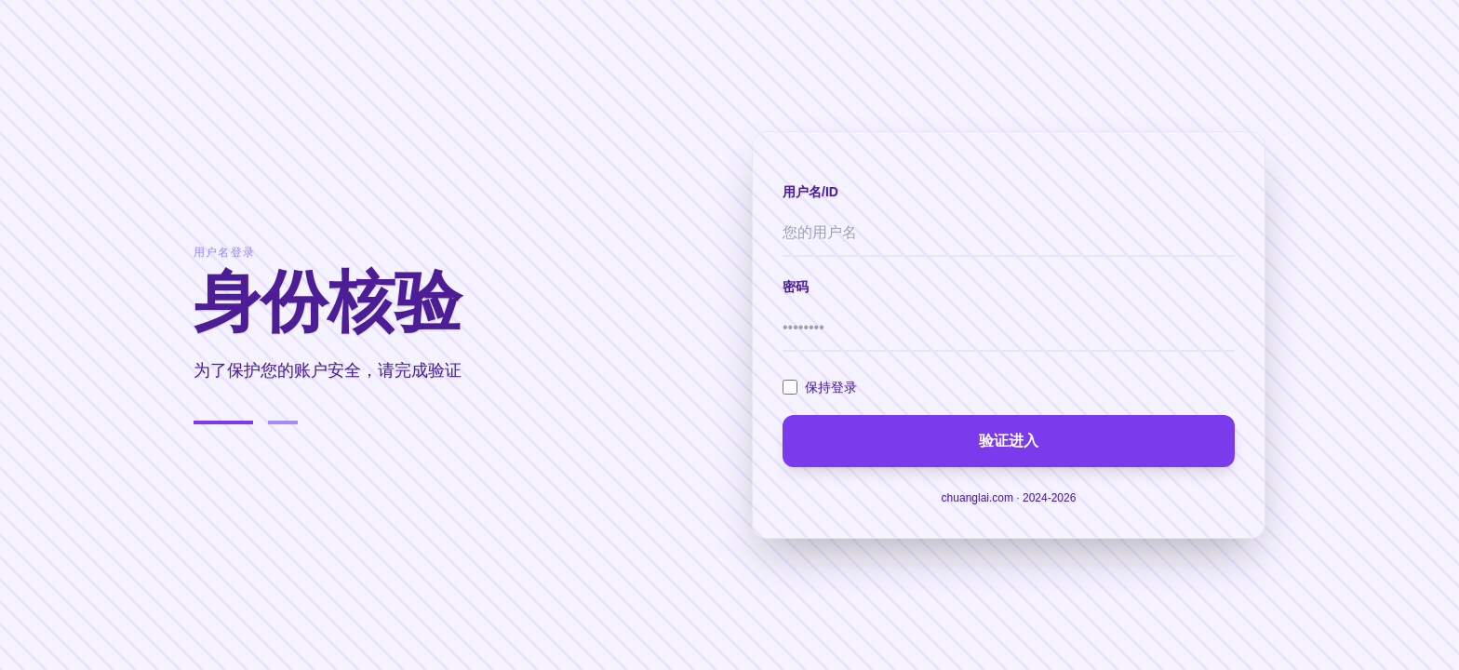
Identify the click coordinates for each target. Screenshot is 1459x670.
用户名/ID (810, 191)
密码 (796, 286)
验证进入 (1008, 441)
